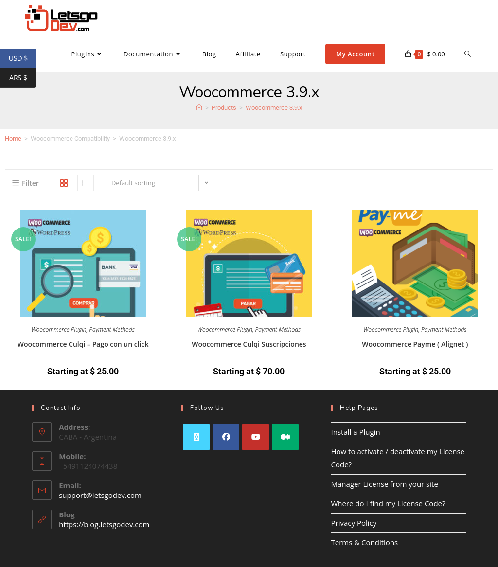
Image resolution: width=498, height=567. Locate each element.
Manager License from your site (384, 484)
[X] (196, 437)
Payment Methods (112, 329)
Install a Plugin (355, 432)
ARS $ (22, 78)
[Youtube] (255, 437)
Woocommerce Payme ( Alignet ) (415, 344)
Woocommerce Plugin (59, 329)
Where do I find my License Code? (388, 503)
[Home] (199, 107)
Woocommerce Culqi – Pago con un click (83, 344)
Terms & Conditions (364, 542)
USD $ (22, 58)
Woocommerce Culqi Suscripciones (249, 344)
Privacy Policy (354, 523)
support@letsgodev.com (100, 495)
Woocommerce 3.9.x (274, 107)
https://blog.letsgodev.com (104, 524)
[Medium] (285, 437)
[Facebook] (226, 437)
